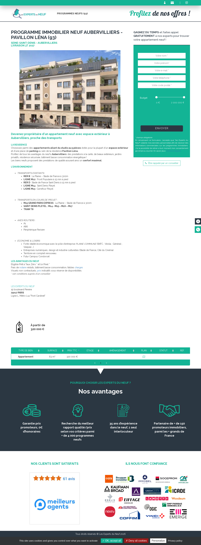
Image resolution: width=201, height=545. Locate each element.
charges (79, 267)
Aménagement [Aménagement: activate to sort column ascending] (121, 350)
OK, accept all (111, 540)
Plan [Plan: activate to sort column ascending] (146, 350)
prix (39, 270)
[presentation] (162, 114)
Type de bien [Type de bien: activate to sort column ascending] (26, 350)
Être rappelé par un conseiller (161, 163)
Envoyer (161, 128)
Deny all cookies (136, 540)
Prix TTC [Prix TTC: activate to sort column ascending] (74, 350)
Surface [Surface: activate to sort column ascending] (52, 350)
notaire (22, 267)
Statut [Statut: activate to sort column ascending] (165, 350)
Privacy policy (175, 540)
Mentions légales (173, 151)
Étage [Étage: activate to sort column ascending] (95, 350)
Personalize (158, 540)
